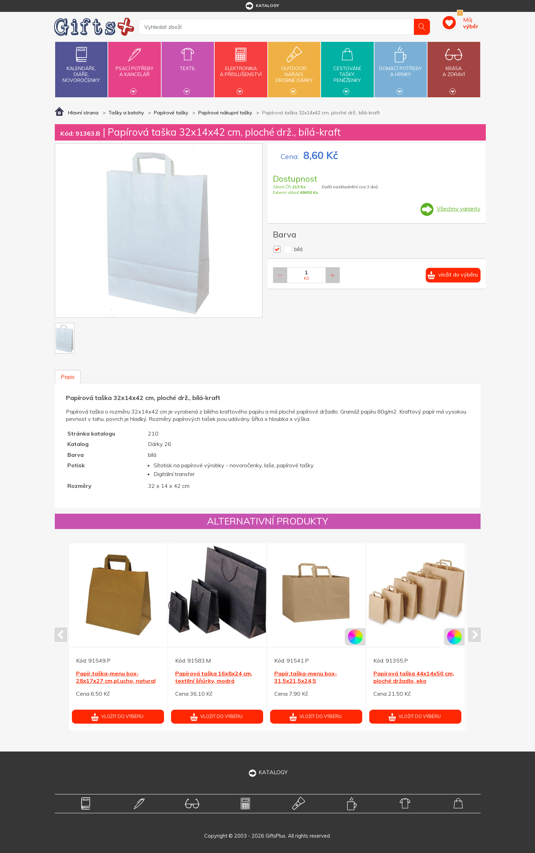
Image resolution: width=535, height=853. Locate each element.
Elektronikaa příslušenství (240, 67)
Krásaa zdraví (453, 67)
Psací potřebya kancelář (134, 67)
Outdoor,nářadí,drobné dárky (294, 68)
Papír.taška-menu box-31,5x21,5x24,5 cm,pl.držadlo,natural (305, 681)
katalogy (262, 6)
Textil (187, 64)
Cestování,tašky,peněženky (347, 68)
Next (474, 635)
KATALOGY (268, 772)
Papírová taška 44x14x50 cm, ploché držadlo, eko (413, 677)
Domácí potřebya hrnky (400, 67)
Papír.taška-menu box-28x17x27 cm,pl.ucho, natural (116, 677)
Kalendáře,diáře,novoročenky (81, 63)
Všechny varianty (459, 208)
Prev (61, 635)
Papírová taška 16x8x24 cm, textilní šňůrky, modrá (213, 677)
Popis (68, 376)
